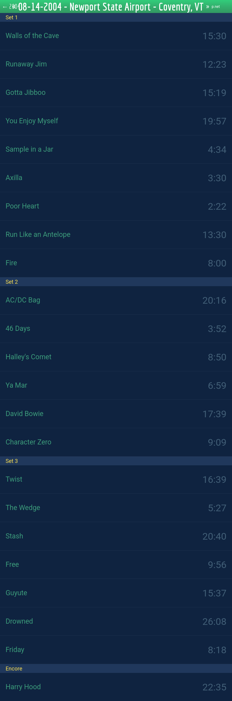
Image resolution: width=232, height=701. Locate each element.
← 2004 (11, 6)
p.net (216, 7)
